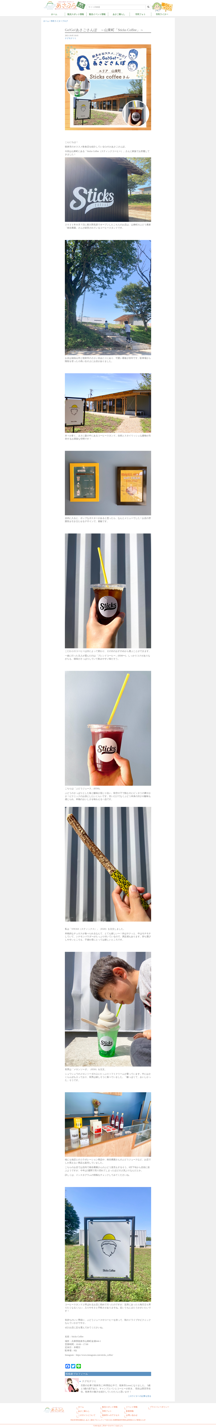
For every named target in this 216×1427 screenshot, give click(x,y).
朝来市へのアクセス (110, 1415)
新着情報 (130, 1411)
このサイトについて (86, 1415)
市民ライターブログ (59, 21)
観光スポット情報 (75, 14)
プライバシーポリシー (159, 1407)
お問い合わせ (131, 1415)
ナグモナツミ (70, 38)
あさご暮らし (119, 14)
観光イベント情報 (97, 14)
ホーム (54, 14)
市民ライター (162, 14)
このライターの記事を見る (139, 1396)
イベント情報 (131, 1407)
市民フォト (140, 14)
